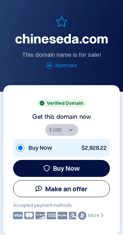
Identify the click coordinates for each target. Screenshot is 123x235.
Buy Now (61, 168)
